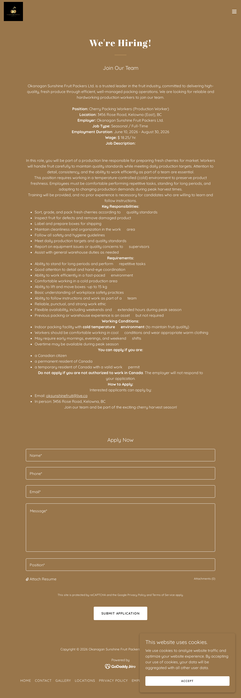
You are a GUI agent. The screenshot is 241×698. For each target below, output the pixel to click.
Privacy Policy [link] (136, 595)
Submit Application (120, 613)
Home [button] (25, 680)
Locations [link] (85, 680)
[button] (234, 11)
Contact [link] (43, 680)
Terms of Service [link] (163, 595)
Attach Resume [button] (43, 579)
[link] (13, 11)
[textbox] (120, 455)
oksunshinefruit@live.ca (67, 395)
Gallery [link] (63, 680)
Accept (187, 681)
